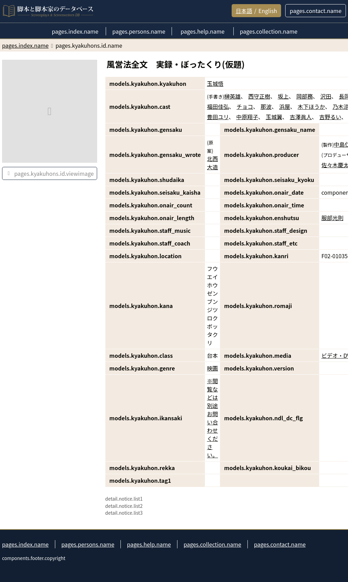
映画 (212, 368)
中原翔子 (247, 117)
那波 (265, 106)
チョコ (244, 106)
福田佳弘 (218, 106)
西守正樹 (259, 96)
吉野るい (330, 117)
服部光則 (332, 218)
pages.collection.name (212, 544)
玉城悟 (215, 83)
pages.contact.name (280, 544)
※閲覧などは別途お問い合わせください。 (212, 418)
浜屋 (284, 106)
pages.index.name (25, 544)
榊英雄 (232, 96)
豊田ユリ (218, 117)
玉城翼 (274, 117)
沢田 (325, 96)
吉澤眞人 (301, 117)
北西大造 (212, 163)
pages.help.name (149, 544)
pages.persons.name (87, 544)
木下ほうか (311, 106)
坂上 (283, 96)
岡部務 (304, 96)
